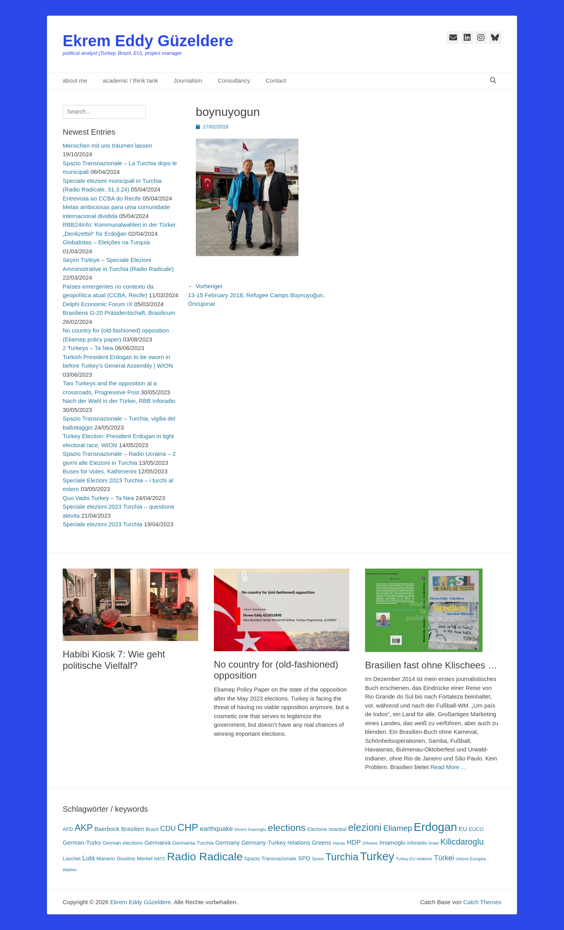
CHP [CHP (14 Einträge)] (187, 827)
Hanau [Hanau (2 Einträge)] (339, 843)
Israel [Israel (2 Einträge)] (433, 843)
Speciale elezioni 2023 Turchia (102, 524)
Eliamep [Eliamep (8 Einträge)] (397, 828)
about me (75, 80)
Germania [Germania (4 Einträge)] (158, 842)
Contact (276, 80)
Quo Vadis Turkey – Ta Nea (98, 498)
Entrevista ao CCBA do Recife (102, 198)
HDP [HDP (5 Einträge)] (354, 842)
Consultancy (234, 80)
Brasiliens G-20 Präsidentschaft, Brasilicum (119, 312)
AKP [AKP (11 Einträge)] (83, 828)
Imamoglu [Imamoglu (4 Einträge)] (393, 842)
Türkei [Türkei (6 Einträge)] (444, 858)
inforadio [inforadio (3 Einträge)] (417, 843)
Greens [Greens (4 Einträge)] (321, 842)
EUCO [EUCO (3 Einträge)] (476, 829)
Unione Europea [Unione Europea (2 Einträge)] (471, 858)
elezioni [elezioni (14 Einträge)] (364, 827)
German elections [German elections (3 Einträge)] (123, 843)
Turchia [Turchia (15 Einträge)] (341, 856)
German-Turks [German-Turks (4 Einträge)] (82, 842)
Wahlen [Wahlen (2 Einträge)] (70, 869)
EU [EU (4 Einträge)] (463, 828)
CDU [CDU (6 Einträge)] (168, 828)
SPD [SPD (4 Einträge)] (304, 858)
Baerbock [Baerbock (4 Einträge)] (106, 828)
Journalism (188, 80)
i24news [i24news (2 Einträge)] (370, 843)
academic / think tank (130, 80)
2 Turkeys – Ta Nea (88, 348)
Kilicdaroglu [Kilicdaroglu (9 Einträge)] (462, 842)
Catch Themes (482, 902)
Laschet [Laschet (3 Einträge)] (72, 858)
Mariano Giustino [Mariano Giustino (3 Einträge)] (115, 858)
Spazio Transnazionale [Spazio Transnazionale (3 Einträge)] (270, 858)
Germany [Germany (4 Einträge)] (227, 842)
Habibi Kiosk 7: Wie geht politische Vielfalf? (114, 660)
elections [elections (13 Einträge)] (287, 827)
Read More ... (448, 767)
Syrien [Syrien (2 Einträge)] (318, 858)
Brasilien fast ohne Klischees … (431, 665)
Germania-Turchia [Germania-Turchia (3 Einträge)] (192, 843)
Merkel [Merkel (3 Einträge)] (144, 858)
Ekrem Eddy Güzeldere (148, 40)
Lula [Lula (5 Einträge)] (88, 858)
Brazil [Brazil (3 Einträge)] (152, 829)
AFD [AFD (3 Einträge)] (68, 829)
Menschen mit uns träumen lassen (107, 145)
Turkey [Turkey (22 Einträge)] (377, 856)
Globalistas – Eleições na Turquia (106, 242)
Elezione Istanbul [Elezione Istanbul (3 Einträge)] (327, 829)
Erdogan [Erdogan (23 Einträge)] (435, 826)
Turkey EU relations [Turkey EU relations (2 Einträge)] (414, 858)
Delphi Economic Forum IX (97, 304)
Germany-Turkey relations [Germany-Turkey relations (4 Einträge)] (275, 842)
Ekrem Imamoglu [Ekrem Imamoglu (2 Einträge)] (250, 829)
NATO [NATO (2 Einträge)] (159, 858)
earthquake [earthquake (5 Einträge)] (216, 828)
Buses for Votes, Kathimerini (99, 471)
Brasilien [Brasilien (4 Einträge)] (132, 828)
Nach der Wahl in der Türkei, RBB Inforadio (119, 400)
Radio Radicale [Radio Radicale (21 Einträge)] (204, 856)
